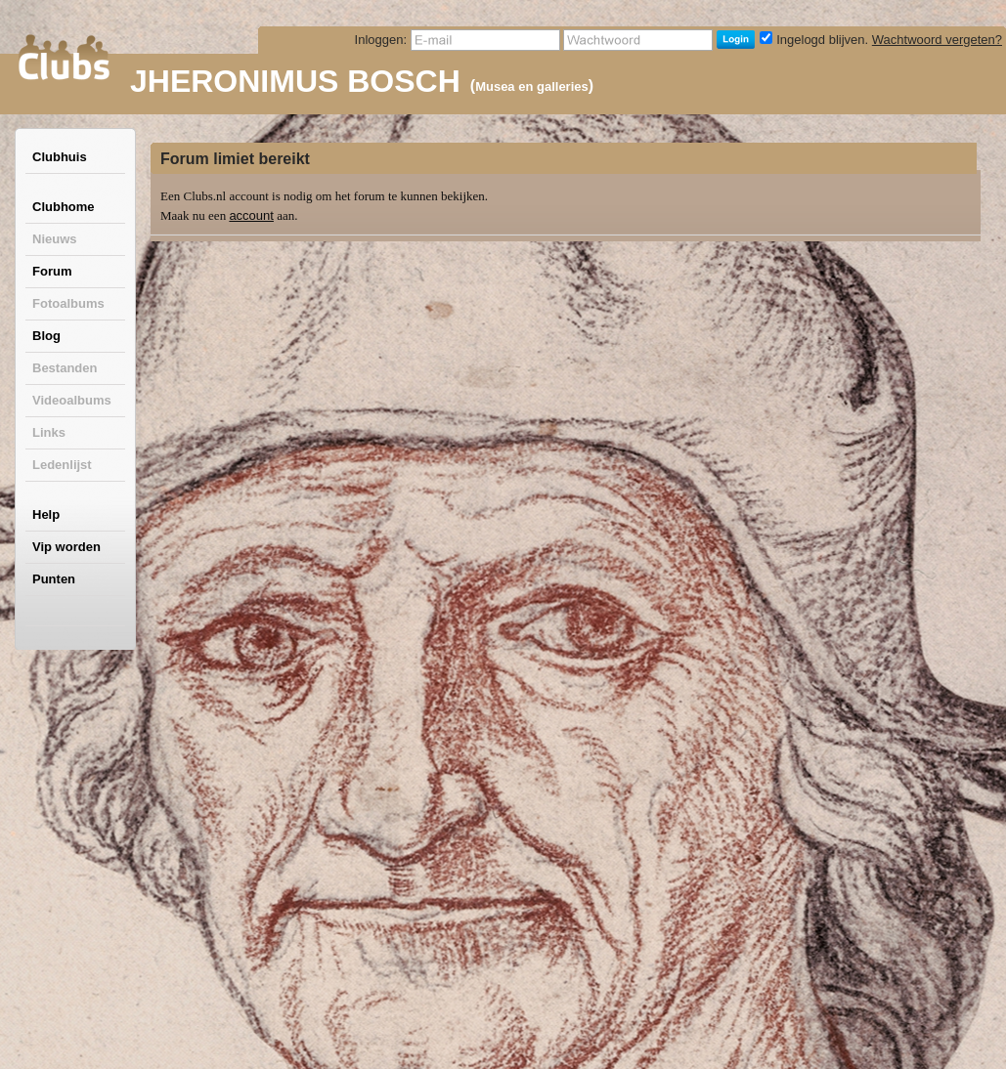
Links (49, 432)
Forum (51, 271)
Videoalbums (71, 400)
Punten (53, 579)
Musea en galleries (532, 86)
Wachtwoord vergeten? (937, 39)
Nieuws (54, 239)
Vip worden (66, 546)
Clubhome (63, 206)
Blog (46, 335)
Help (46, 514)
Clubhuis (59, 157)
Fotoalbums (68, 303)
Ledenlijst (62, 464)
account (251, 215)
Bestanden (64, 368)
